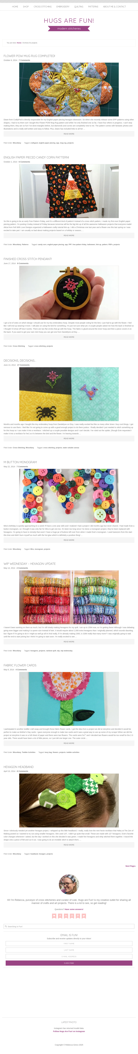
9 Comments (22, 263)
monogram (39, 549)
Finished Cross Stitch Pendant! (30, 259)
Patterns (93, 6)
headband (34, 854)
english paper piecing (47, 143)
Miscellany (17, 143)
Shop (26, 6)
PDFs (110, 244)
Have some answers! (74, 909)
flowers (55, 752)
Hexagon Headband (21, 767)
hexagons (34, 651)
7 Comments (24, 60)
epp (57, 143)
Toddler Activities (28, 752)
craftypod (34, 143)
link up (98, 244)
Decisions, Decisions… (21, 360)
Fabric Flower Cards (22, 665)
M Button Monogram (22, 462)
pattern (105, 244)
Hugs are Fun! (69, 20)
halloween (91, 244)
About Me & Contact (114, 6)
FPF (70, 244)
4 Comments (21, 670)
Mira (32, 549)
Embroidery (62, 6)
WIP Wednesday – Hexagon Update (33, 564)
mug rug (63, 143)
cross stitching (40, 346)
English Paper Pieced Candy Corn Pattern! (40, 157)
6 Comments (24, 162)
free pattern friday (79, 244)
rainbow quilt (51, 651)
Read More (69, 134)
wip (58, 651)
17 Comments (23, 365)
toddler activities (72, 752)
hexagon (42, 854)
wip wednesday (67, 651)
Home (15, 6)
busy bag (48, 752)
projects (70, 143)
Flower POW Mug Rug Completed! (33, 56)
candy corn (42, 244)
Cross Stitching (43, 6)
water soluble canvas (71, 448)
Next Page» (131, 866)
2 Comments (22, 568)
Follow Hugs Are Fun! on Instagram (69, 1031)
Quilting (78, 6)
